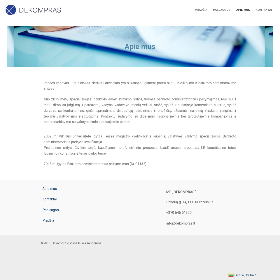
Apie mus (49, 189)
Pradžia (48, 220)
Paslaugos (50, 210)
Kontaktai (49, 199)
